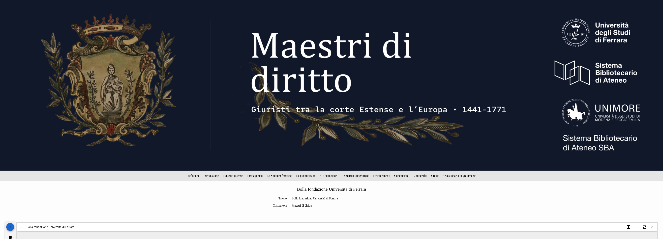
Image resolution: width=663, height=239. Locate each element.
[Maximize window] (644, 227)
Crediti (435, 175)
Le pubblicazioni (306, 175)
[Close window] (652, 227)
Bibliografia (420, 175)
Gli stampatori (328, 175)
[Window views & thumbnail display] (629, 227)
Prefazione (193, 175)
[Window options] (636, 227)
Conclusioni (401, 175)
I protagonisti (255, 175)
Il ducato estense (233, 175)
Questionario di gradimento (460, 175)
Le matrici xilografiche (355, 175)
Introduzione (211, 175)
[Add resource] (10, 227)
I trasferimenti (381, 175)
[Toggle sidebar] (22, 227)
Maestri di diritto (302, 205)
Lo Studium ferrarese (279, 175)
